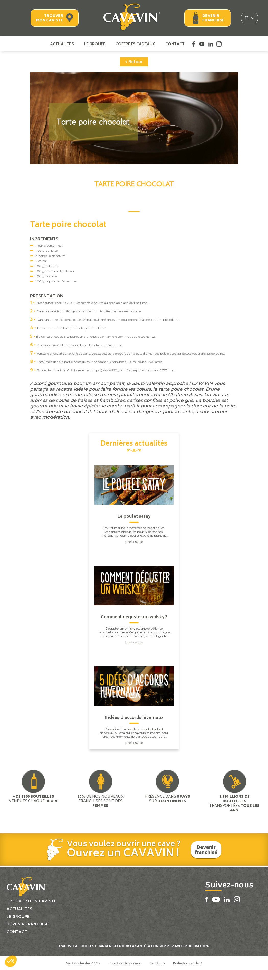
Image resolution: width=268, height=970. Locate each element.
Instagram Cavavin (219, 44)
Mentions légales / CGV (83, 963)
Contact (175, 44)
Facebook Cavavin (194, 44)
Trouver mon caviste (49, 18)
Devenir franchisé (213, 18)
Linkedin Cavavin (211, 44)
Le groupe (94, 44)
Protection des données (125, 963)
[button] (11, 961)
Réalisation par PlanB (187, 963)
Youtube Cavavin (202, 44)
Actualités (62, 44)
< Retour (134, 62)
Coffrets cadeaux (135, 44)
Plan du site (157, 963)
